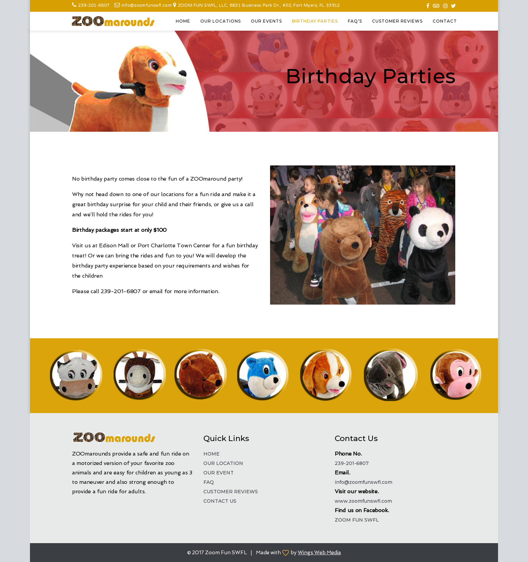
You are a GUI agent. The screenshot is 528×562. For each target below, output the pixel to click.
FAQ (208, 482)
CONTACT (445, 21)
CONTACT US (219, 501)
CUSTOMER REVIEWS (397, 21)
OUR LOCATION (223, 463)
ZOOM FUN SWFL (357, 520)
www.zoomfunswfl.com (363, 501)
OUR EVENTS (266, 21)
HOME (183, 21)
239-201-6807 (94, 5)
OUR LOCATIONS (220, 21)
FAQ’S (355, 21)
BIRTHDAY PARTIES (315, 21)
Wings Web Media (319, 553)
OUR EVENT (218, 473)
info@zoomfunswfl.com (147, 5)
